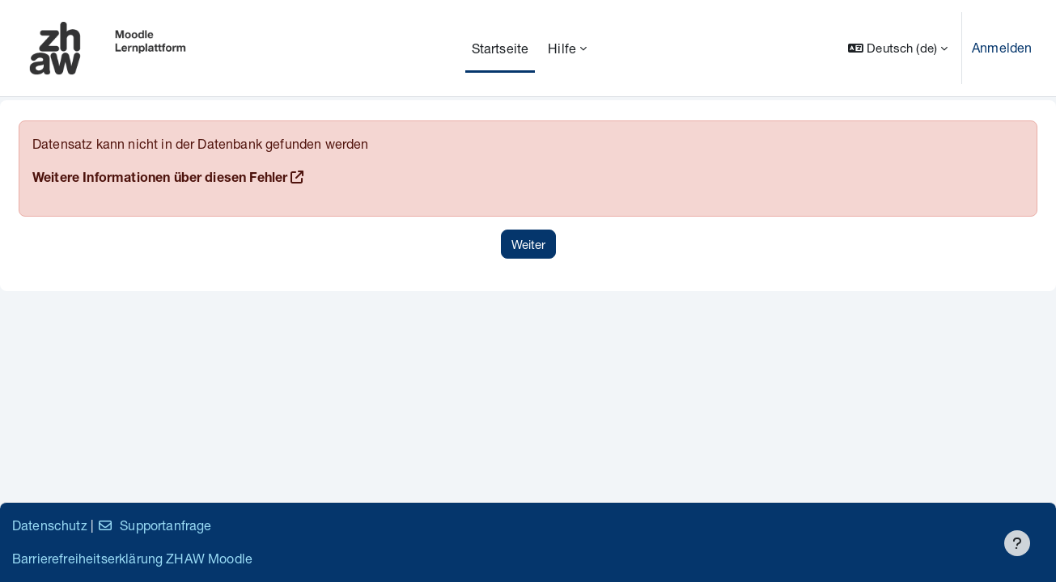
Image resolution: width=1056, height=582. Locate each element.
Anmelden (1002, 47)
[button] (898, 48)
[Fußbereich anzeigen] (1017, 543)
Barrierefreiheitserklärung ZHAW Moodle (132, 558)
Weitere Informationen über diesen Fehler (159, 179)
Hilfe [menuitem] (562, 48)
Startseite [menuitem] (500, 48)
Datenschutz (49, 525)
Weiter (528, 244)
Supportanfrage (154, 525)
